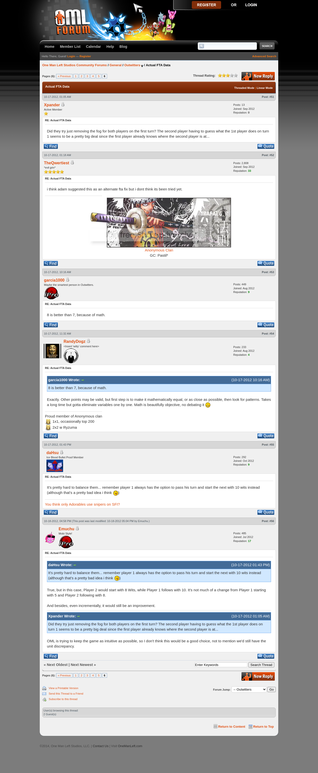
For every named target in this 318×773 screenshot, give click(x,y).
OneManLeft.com (130, 746)
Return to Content (231, 726)
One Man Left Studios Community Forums (74, 65)
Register (85, 56)
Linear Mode (265, 87)
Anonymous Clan (159, 250)
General (115, 65)
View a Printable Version (63, 688)
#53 (272, 272)
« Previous (64, 76)
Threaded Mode (244, 87)
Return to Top (263, 726)
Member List (70, 47)
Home (49, 47)
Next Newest (82, 664)
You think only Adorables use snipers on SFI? (82, 504)
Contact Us (100, 746)
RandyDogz (74, 341)
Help (110, 47)
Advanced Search (264, 56)
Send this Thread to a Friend (66, 693)
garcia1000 (54, 280)
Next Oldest (57, 664)
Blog (123, 47)
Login (71, 56)
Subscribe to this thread (63, 699)
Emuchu (143, 521)
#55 (272, 444)
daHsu (52, 453)
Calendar (93, 47)
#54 (272, 333)
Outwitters (132, 65)
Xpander (52, 105)
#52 (272, 155)
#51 (272, 96)
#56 (272, 521)
